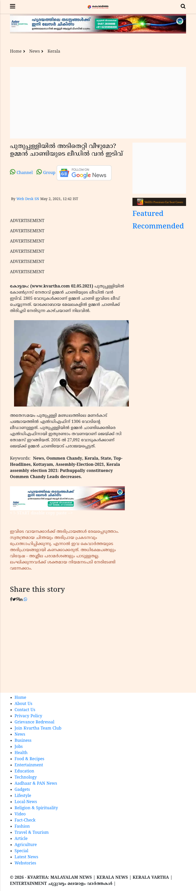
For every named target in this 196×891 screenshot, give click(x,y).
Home (16, 51)
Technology (26, 777)
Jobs (19, 746)
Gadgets (22, 789)
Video (20, 814)
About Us (23, 704)
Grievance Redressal (34, 722)
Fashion (22, 826)
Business (23, 740)
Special (21, 851)
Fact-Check (25, 820)
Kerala (53, 51)
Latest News (26, 857)
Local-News (26, 802)
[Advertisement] (98, 102)
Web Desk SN (27, 199)
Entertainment (29, 765)
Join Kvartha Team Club (38, 728)
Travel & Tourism (32, 832)
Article (21, 838)
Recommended (158, 226)
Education (24, 771)
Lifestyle (23, 796)
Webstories (25, 863)
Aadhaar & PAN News (36, 783)
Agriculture (26, 845)
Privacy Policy (28, 716)
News (34, 51)
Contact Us (25, 710)
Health (21, 753)
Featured (148, 214)
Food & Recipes (29, 759)
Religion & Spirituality (36, 808)
